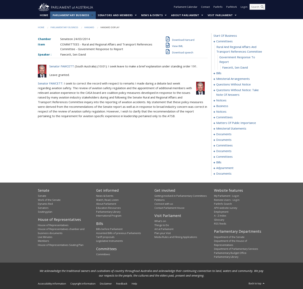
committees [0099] (224, 157)
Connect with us (163, 204)
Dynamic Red (45, 204)
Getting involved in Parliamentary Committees (180, 196)
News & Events (152, 15)
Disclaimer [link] (106, 284)
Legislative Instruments (109, 241)
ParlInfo (218, 7)
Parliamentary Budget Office (230, 253)
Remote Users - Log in (226, 200)
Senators (43, 208)
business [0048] (222, 106)
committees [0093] (224, 145)
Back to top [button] (257, 283)
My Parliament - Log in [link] (226, 196)
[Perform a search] (262, 7)
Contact (205, 7)
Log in (244, 7)
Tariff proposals (105, 237)
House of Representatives (53, 225)
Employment (221, 212)
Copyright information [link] (83, 284)
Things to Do (161, 225)
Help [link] (134, 284)
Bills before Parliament (109, 229)
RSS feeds (220, 223)
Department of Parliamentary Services (236, 249)
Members (43, 241)
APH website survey (225, 208)
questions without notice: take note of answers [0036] (237, 92)
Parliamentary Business (71, 15)
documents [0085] (224, 140)
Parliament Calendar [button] (185, 7)
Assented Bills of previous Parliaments (118, 233)
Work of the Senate (49, 200)
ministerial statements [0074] (231, 129)
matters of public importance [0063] (236, 123)
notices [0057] (221, 112)
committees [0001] (224, 41)
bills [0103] (218, 162)
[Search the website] (257, 7)
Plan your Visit (162, 233)
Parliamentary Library (108, 212)
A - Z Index (220, 216)
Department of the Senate (229, 237)
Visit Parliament (220, 15)
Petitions (159, 200)
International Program (108, 216)
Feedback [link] (121, 284)
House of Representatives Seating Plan (61, 245)
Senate (42, 196)
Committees (103, 254)
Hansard (89, 27)
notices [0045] (221, 100)
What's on (160, 221)
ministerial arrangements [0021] (233, 79)
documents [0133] (224, 174)
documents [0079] (224, 134)
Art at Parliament (163, 229)
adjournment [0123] (224, 168)
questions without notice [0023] (233, 84)
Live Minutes (45, 237)
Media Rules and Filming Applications (175, 237)
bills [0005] (218, 73)
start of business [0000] (225, 36)
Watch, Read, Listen (107, 200)
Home (44, 15)
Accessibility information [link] (52, 284)
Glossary (219, 219)
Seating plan (45, 212)
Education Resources (108, 208)
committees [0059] (224, 117)
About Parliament (185, 15)
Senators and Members (115, 15)
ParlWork (231, 7)
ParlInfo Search (223, 204)
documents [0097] (224, 151)
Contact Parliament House (169, 208)
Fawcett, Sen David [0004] (235, 68)
